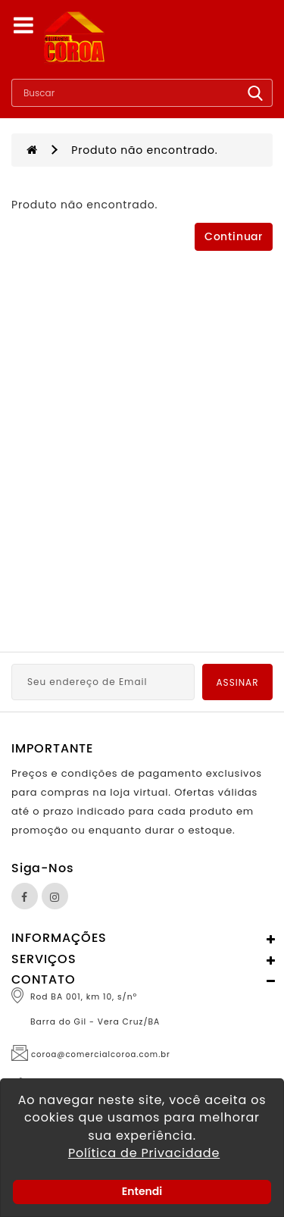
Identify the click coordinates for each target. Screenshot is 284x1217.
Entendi (142, 1191)
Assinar (238, 682)
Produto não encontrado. (144, 150)
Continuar (233, 237)
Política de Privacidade (144, 1153)
